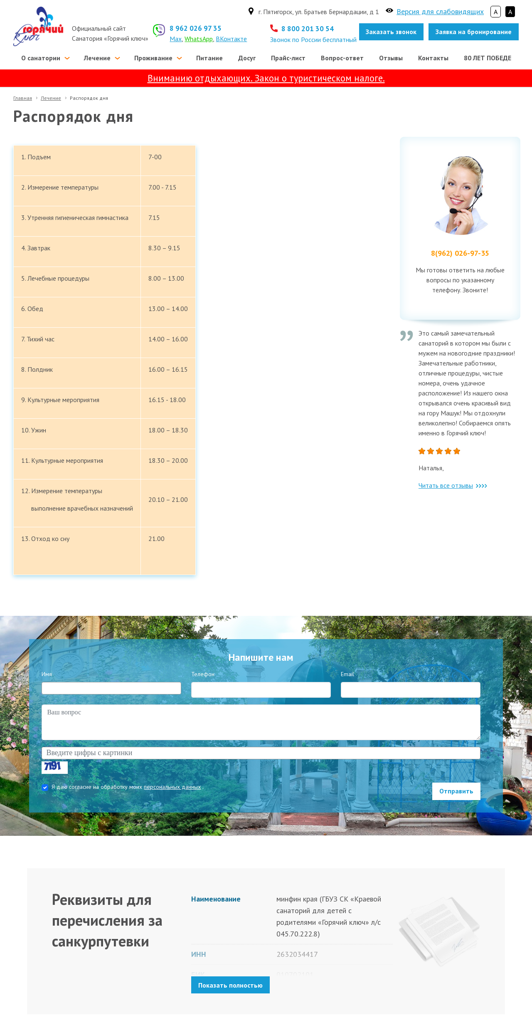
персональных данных (172, 786)
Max (176, 39)
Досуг (247, 58)
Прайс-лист (288, 58)
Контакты (433, 58)
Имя (47, 674)
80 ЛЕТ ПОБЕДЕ (487, 58)
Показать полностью (230, 985)
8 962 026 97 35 (196, 28)
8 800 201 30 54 (307, 28)
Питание (209, 58)
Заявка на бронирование (474, 31)
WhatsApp (199, 39)
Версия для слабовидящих (440, 11)
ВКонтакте (231, 39)
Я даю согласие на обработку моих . (128, 786)
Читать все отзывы (453, 485)
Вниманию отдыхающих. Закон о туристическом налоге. (266, 78)
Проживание (153, 58)
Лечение (97, 58)
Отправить (456, 791)
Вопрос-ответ (342, 58)
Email (347, 674)
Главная (22, 98)
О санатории (40, 58)
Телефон (202, 674)
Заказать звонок (391, 31)
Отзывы (391, 58)
